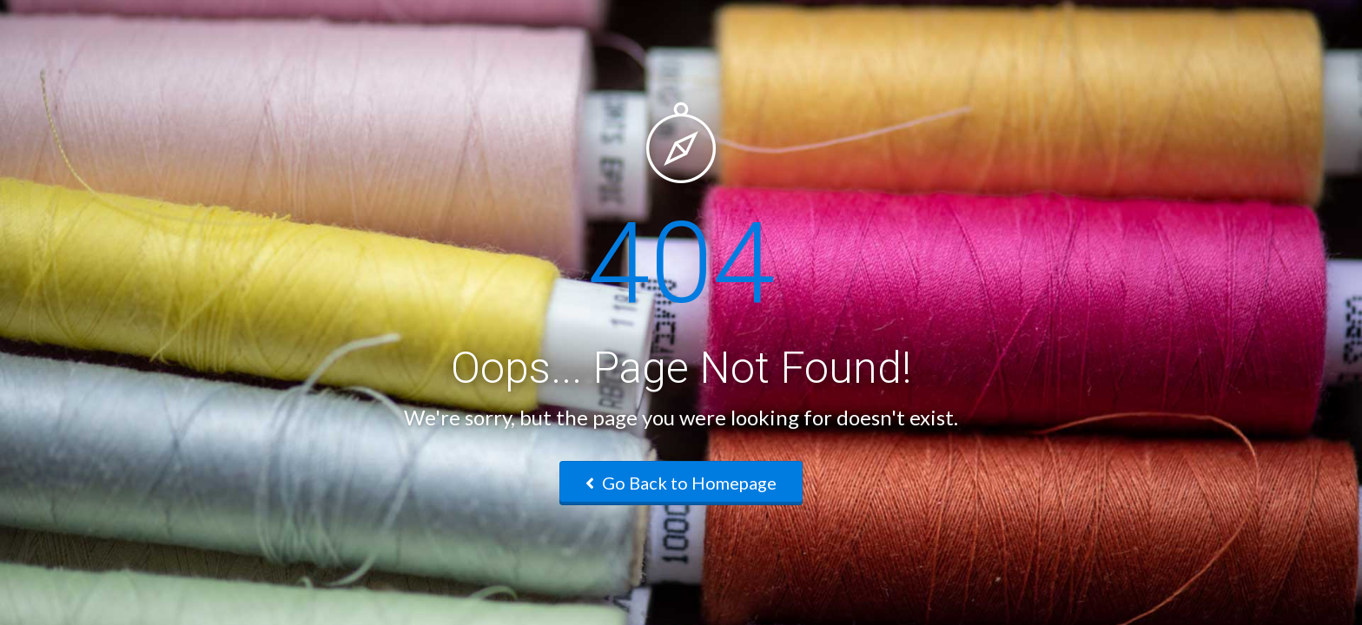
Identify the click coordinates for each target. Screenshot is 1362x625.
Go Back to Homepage (681, 482)
